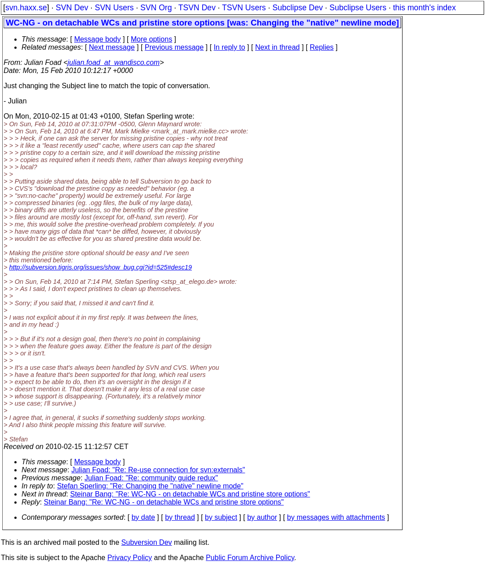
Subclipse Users (357, 7)
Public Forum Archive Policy (250, 557)
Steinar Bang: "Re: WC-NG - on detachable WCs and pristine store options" (190, 494)
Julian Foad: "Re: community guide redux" (151, 478)
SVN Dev (72, 7)
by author (262, 517)
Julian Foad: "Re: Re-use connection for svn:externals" (158, 470)
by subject (221, 517)
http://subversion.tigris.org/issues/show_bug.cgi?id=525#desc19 (100, 267)
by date (143, 517)
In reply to (229, 47)
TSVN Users (244, 7)
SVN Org (156, 7)
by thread (180, 517)
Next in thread (277, 47)
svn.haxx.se (26, 7)
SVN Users (114, 7)
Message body (97, 39)
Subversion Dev (146, 542)
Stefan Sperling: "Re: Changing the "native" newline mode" (150, 486)
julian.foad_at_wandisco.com (114, 62)
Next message (111, 47)
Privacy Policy (129, 557)
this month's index (424, 7)
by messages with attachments (336, 517)
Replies (321, 47)
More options (152, 39)
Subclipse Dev (298, 7)
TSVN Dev (197, 7)
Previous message (174, 47)
